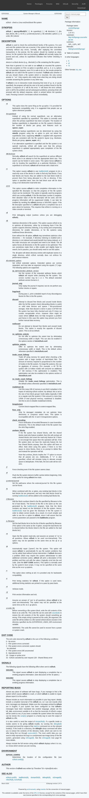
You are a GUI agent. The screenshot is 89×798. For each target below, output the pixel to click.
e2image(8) (30, 738)
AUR (83, 4)
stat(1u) (36, 726)
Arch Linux (13, 3)
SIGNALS (6, 663)
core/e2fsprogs (73, 28)
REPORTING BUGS (11, 688)
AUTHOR (6, 764)
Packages (39, 4)
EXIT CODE (7, 635)
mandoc (43, 789)
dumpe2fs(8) (40, 721)
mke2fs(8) (9, 780)
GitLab (65, 4)
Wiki (57, 4)
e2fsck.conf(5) (17, 759)
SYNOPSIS (7, 27)
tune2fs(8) (18, 780)
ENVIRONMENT (9, 751)
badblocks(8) (43, 171)
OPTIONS (6, 100)
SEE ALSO (7, 773)
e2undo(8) (56, 613)
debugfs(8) (58, 724)
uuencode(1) (32, 733)
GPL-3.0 (37, 793)
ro (69, 66)
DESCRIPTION (9, 41)
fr (68, 61)
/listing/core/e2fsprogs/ (76, 49)
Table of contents (73, 53)
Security (75, 4)
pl (69, 63)
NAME (5, 18)
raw (80, 70)
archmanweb (31, 789)
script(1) (23, 716)
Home (29, 4)
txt (77, 70)
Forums (49, 4)
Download (81, 8)
